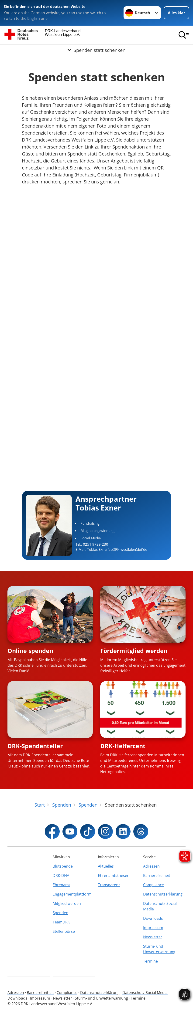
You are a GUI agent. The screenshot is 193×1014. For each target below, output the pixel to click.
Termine (150, 961)
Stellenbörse (64, 931)
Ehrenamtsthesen (113, 875)
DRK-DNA (61, 875)
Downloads (153, 918)
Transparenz (109, 884)
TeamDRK (61, 922)
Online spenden (30, 651)
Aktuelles (106, 866)
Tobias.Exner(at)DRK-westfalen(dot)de (117, 549)
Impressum (153, 927)
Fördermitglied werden (133, 651)
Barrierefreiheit (156, 875)
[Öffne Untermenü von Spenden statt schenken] (96, 50)
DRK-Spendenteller (35, 746)
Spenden (60, 912)
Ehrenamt (61, 884)
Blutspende (63, 866)
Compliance (153, 884)
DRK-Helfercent (122, 746)
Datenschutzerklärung (163, 894)
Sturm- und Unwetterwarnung (159, 949)
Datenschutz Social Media (160, 906)
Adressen (151, 866)
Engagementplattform (72, 894)
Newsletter (152, 937)
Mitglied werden (67, 903)
